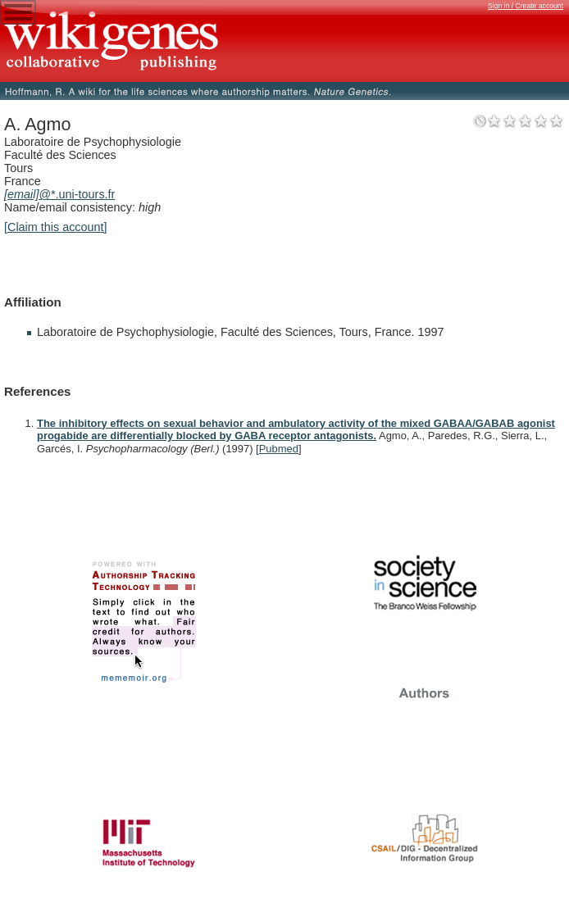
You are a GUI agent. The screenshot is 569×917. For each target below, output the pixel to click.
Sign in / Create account (525, 6)
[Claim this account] (55, 227)
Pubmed (278, 449)
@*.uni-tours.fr (59, 194)
